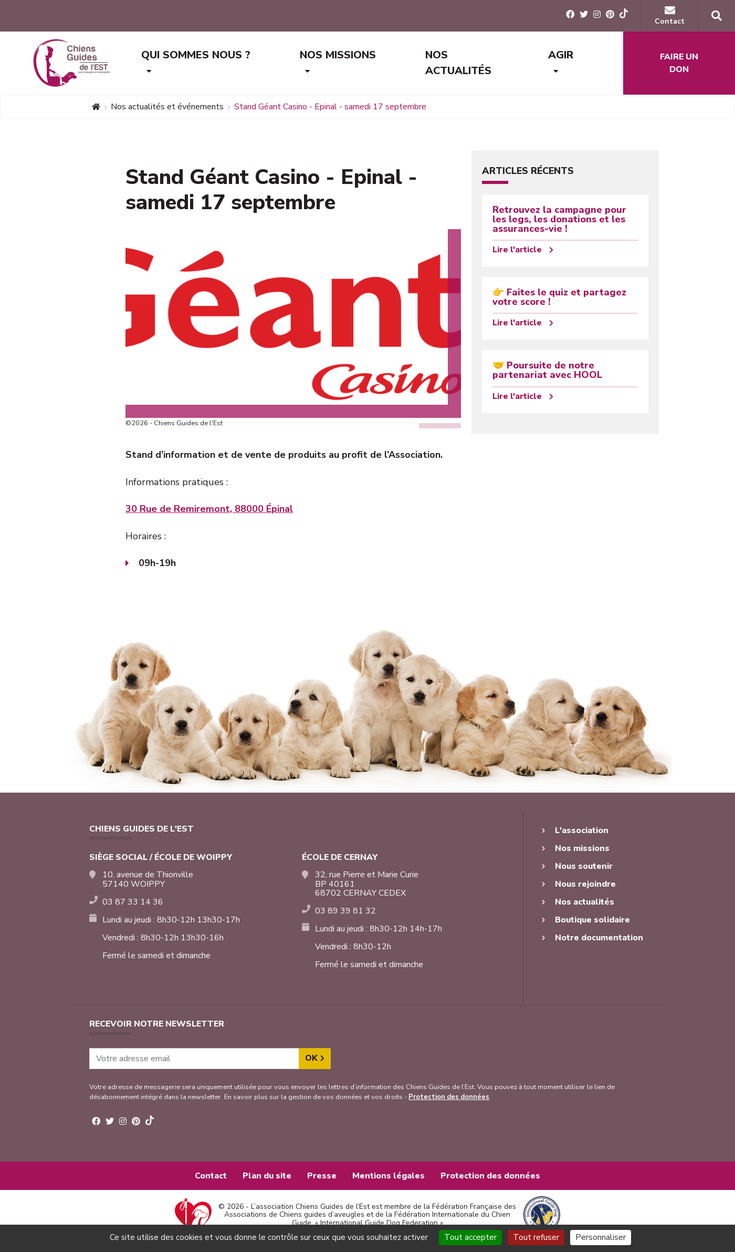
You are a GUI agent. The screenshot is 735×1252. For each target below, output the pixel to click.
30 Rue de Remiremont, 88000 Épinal (209, 508)
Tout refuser (536, 1237)
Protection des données (448, 1097)
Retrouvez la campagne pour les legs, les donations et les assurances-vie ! (559, 219)
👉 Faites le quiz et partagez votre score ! (559, 297)
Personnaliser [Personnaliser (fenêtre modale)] (600, 1237)
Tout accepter (470, 1237)
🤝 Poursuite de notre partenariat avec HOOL (547, 370)
